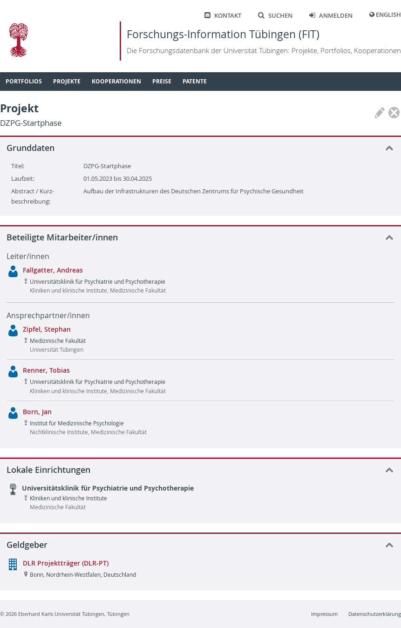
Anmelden (331, 16)
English (388, 15)
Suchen (275, 16)
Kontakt (222, 16)
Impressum (324, 613)
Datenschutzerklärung (374, 613)
